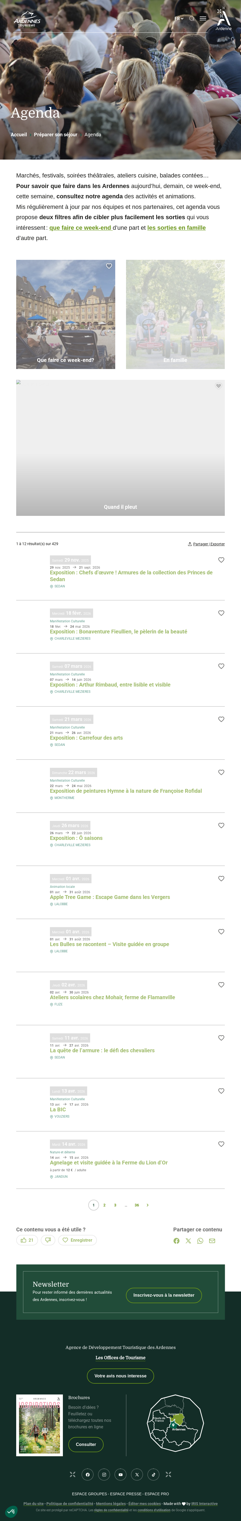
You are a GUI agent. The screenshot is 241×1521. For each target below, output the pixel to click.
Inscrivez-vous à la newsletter (164, 1295)
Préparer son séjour (55, 134)
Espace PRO (157, 1494)
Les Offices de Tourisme (120, 1357)
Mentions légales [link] (111, 1503)
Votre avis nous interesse (120, 1376)
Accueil (19, 134)
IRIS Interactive (204, 1503)
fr (177, 18)
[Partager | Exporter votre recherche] (206, 544)
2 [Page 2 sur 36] (104, 1205)
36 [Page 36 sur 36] (137, 1205)
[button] (11, 1511)
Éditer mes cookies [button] (144, 1503)
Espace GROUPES (89, 1494)
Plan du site (33, 1503)
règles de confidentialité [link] (111, 1510)
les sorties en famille (176, 227)
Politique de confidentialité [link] (69, 1503)
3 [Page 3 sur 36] (115, 1205)
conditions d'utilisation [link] (154, 1510)
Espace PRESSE (125, 1494)
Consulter (86, 1444)
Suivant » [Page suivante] (147, 1205)
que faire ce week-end (81, 227)
